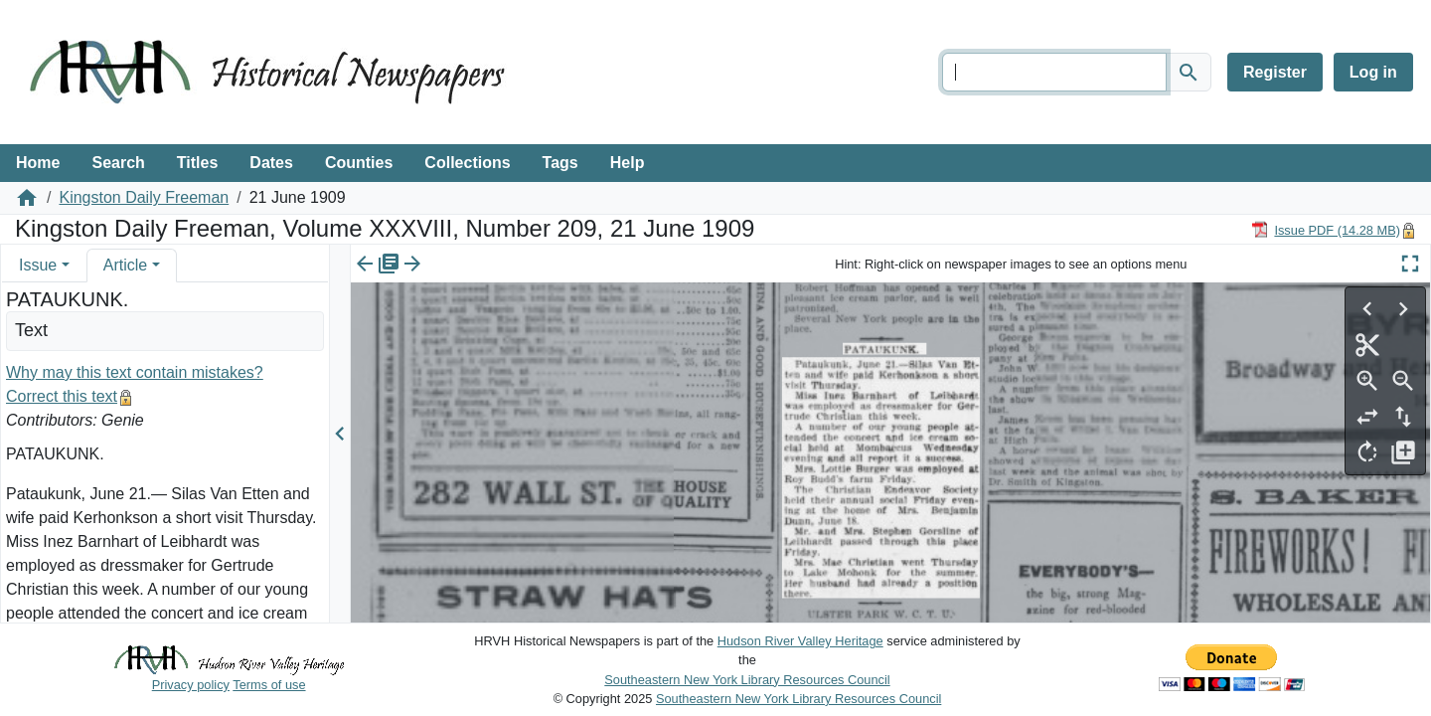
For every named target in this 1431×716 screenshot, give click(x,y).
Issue (38, 265)
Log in (1373, 72)
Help (627, 162)
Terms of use (269, 684)
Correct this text (61, 396)
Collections (467, 162)
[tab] (44, 265)
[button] (66, 265)
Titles (198, 162)
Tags (560, 162)
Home (38, 162)
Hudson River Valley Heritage (800, 640)
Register (1275, 72)
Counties (359, 162)
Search (117, 162)
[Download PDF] (1325, 229)
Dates (271, 162)
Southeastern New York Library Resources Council (746, 679)
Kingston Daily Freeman (144, 197)
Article (125, 265)
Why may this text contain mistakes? (134, 372)
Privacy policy (191, 684)
